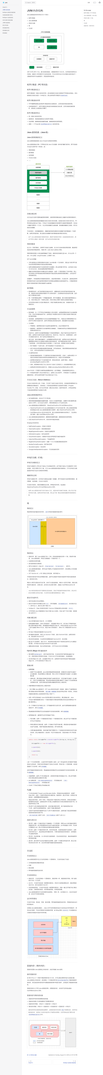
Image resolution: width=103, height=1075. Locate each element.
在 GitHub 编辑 (32, 1055)
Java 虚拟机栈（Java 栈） (90, 15)
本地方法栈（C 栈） (89, 18)
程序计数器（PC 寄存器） (90, 13)
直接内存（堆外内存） (89, 25)
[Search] (30, 2)
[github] (99, 2)
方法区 (85, 23)
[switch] (94, 2)
